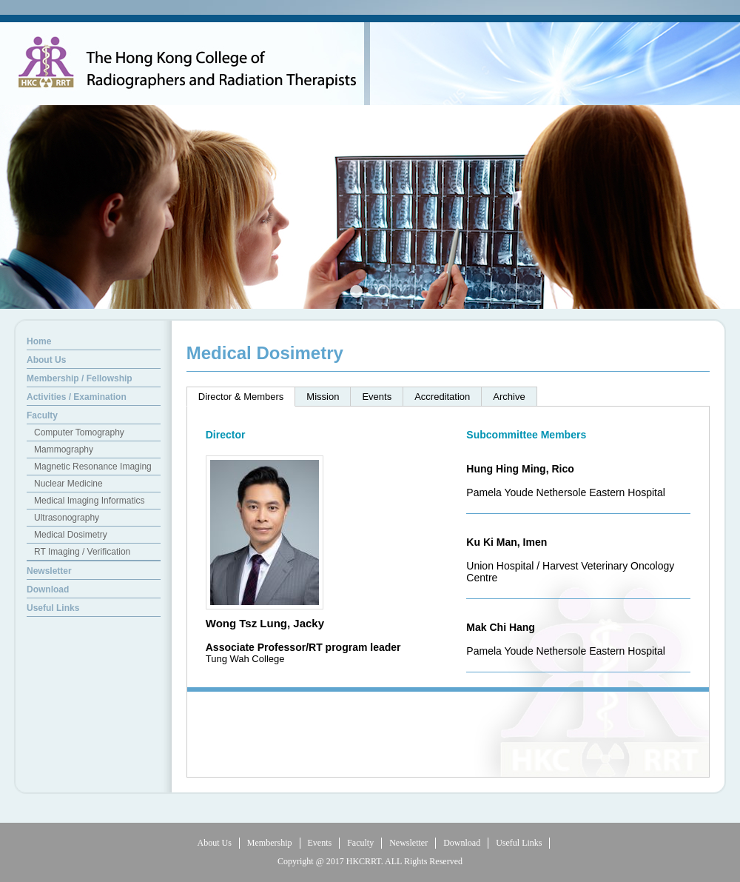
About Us (215, 843)
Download (461, 843)
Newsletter (408, 843)
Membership (269, 843)
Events (320, 843)
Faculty (360, 843)
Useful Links (519, 843)
